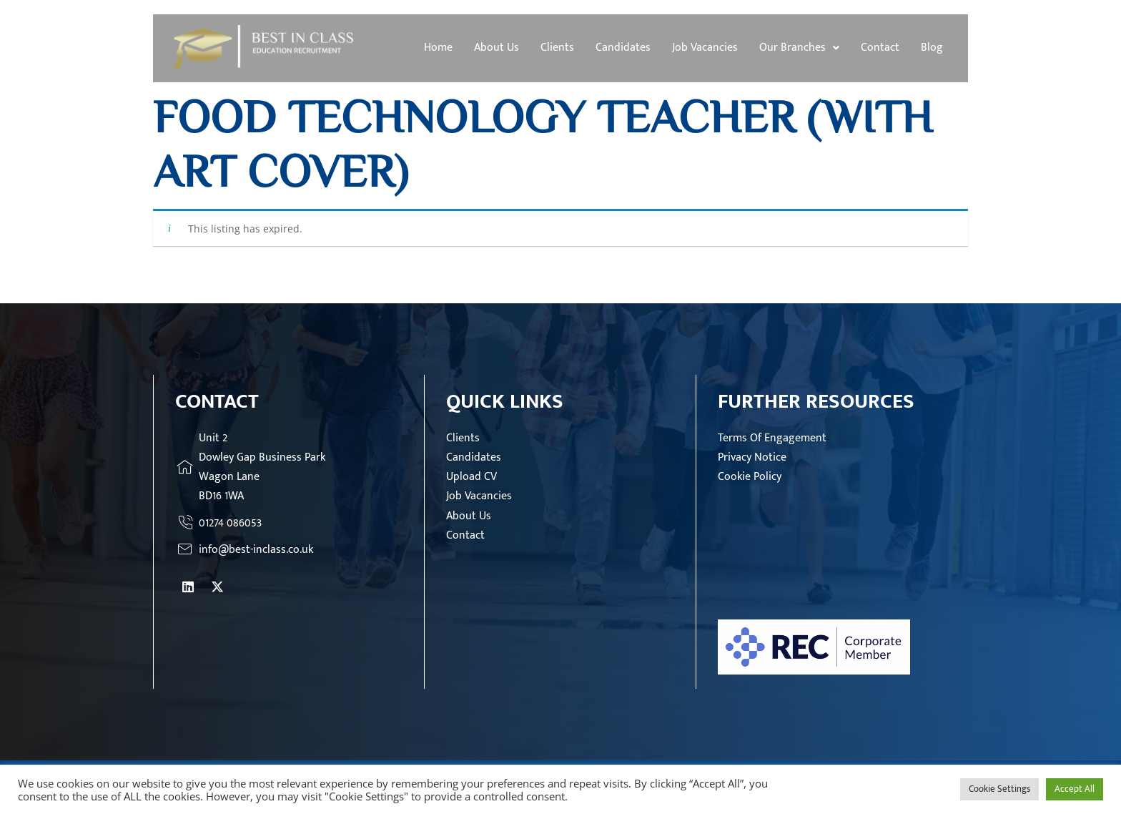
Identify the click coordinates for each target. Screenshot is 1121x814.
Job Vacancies (705, 47)
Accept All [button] (1075, 789)
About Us (496, 47)
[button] (799, 47)
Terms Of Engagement (772, 438)
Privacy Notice (752, 457)
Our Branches (799, 47)
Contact (880, 47)
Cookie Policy (749, 476)
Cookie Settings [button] (999, 789)
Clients (557, 47)
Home (438, 47)
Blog (932, 47)
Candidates (623, 47)
